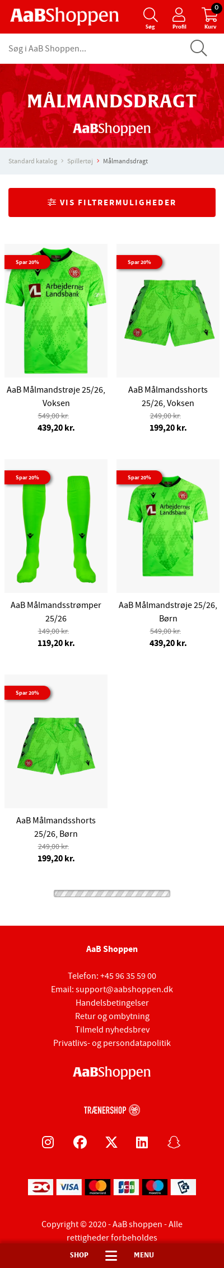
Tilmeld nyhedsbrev (112, 1029)
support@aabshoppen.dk (124, 989)
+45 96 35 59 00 (128, 976)
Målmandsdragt (125, 161)
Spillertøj (80, 161)
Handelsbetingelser (112, 1002)
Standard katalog (32, 161)
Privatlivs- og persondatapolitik (112, 1043)
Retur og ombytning (112, 1016)
